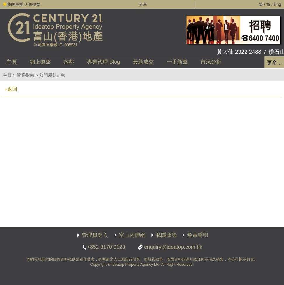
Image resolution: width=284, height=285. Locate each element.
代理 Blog (103, 62)
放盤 (69, 62)
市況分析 (211, 62)
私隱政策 (166, 235)
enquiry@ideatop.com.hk (173, 247)
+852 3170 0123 (106, 247)
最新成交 (143, 62)
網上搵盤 (40, 62)
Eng (277, 4)
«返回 (11, 89)
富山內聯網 (132, 235)
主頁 (11, 62)
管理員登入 (95, 235)
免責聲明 (197, 235)
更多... (274, 63)
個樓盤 (21, 4)
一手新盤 (177, 62)
